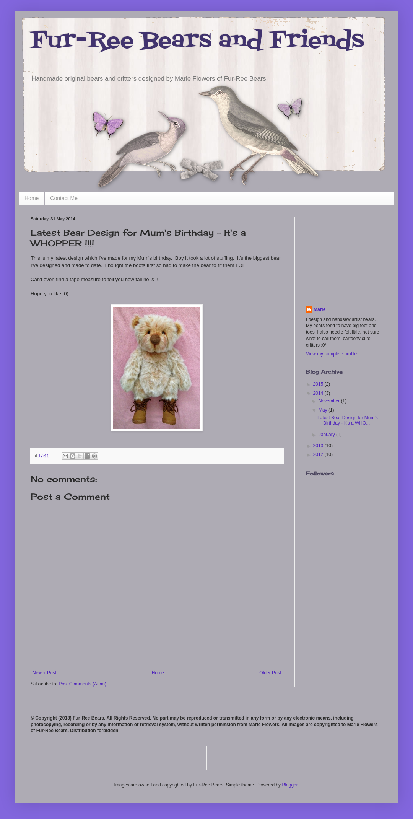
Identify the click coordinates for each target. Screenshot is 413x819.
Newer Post (44, 673)
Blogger (290, 785)
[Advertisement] (344, 255)
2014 (319, 393)
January (327, 434)
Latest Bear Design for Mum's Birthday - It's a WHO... (347, 420)
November (330, 401)
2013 (319, 445)
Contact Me (64, 198)
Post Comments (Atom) (82, 684)
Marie (319, 309)
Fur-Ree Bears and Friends (197, 41)
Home (31, 198)
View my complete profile (331, 354)
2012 (319, 454)
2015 (319, 384)
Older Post (270, 673)
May (323, 410)
